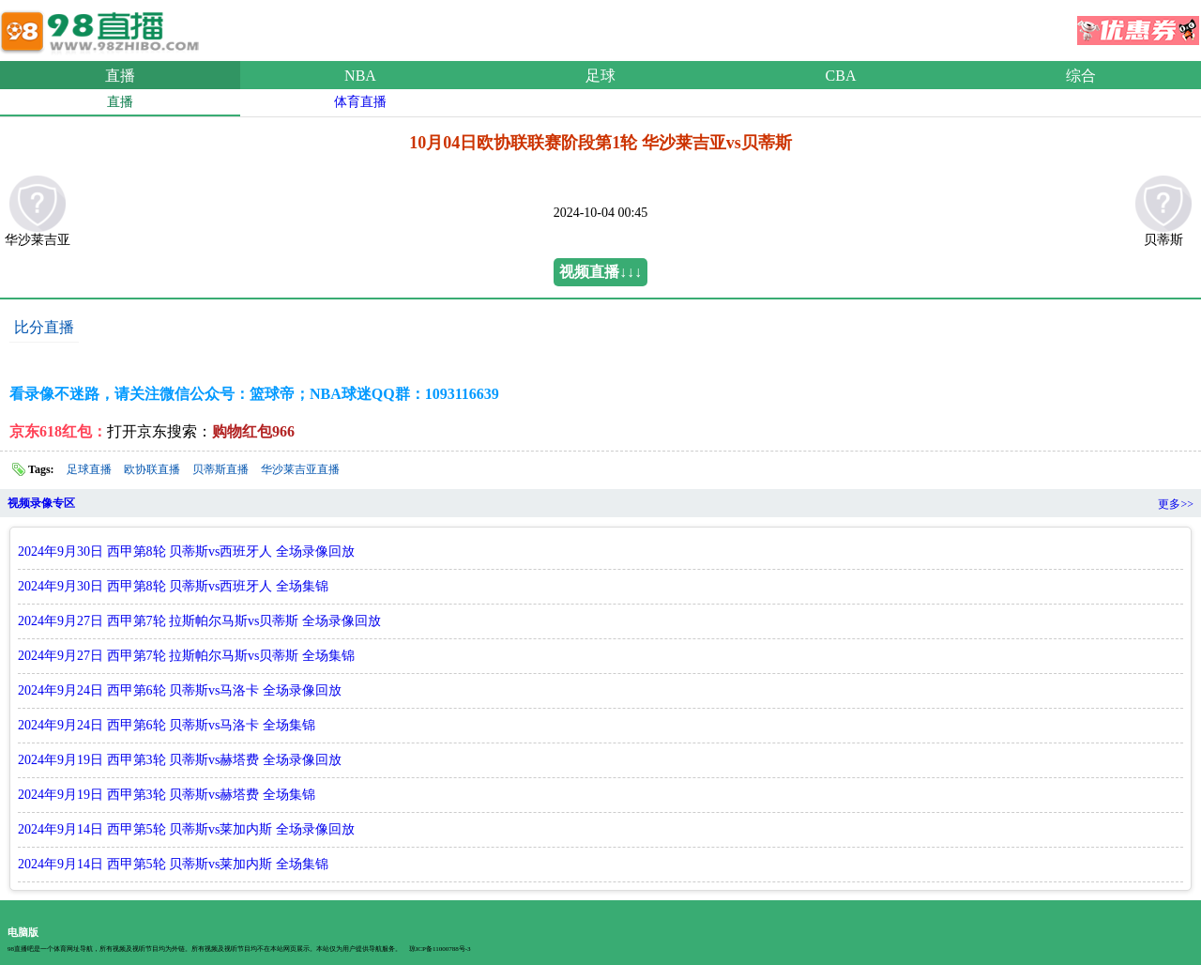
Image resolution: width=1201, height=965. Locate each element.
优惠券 (1138, 24)
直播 (120, 76)
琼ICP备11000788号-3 (439, 949)
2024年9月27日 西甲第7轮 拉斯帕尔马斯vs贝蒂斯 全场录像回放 (199, 621)
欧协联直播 (152, 469)
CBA (841, 76)
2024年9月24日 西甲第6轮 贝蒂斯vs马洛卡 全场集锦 (166, 725)
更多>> (1175, 504)
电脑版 (23, 932)
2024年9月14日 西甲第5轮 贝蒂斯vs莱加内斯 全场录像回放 (186, 829)
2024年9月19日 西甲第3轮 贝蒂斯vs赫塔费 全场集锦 (166, 795)
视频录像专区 (41, 503)
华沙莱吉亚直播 (300, 469)
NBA (360, 76)
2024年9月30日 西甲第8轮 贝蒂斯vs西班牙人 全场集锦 (173, 586)
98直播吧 (103, 27)
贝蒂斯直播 (220, 469)
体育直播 (360, 102)
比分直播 (44, 327)
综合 (1081, 76)
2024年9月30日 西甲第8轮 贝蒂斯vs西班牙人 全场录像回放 (186, 551)
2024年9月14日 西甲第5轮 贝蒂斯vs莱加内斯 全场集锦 (173, 864)
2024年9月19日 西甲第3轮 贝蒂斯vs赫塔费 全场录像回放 (180, 760)
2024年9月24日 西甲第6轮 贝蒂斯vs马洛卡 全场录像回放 (180, 690)
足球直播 (89, 469)
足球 (600, 76)
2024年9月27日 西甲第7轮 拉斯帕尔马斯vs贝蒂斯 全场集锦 (186, 656)
